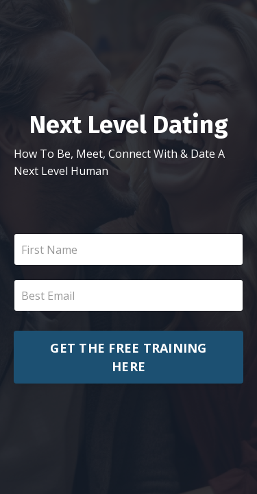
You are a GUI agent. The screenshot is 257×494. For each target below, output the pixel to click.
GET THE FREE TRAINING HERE (128, 357)
